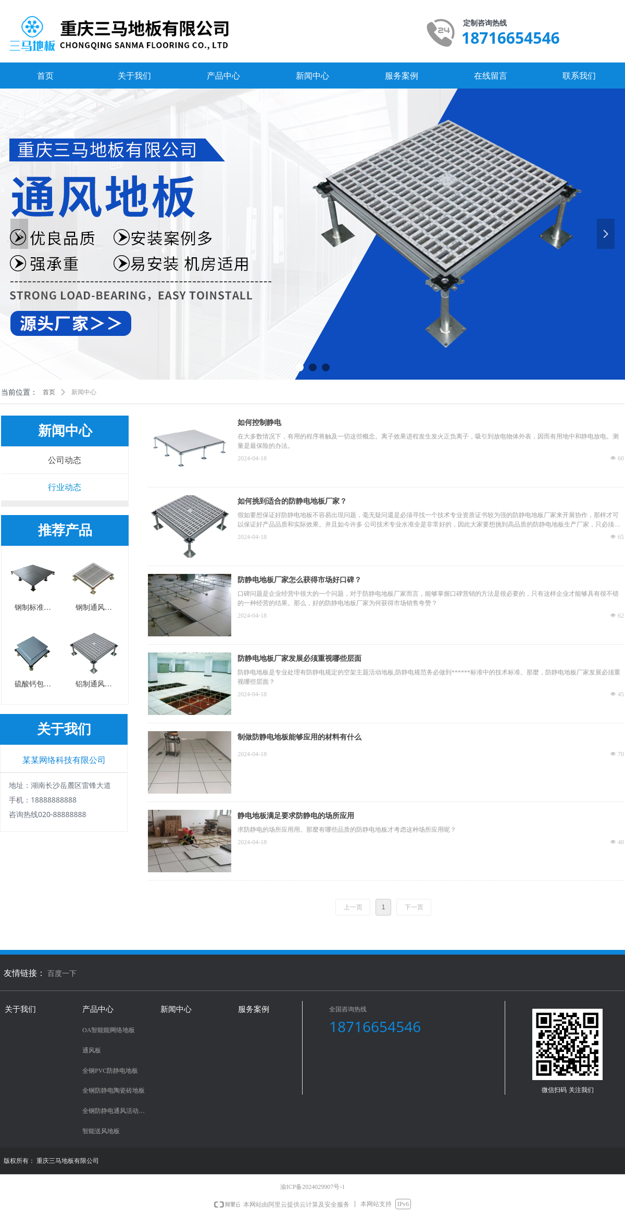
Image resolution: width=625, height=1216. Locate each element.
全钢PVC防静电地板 (110, 1070)
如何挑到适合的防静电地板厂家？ (292, 501)
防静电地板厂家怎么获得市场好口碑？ (299, 580)
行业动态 (64, 487)
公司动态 (64, 460)
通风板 (91, 1050)
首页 (49, 392)
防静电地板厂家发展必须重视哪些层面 (299, 658)
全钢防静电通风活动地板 (116, 1110)
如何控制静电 (259, 423)
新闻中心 (83, 392)
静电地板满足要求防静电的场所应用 (296, 816)
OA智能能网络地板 (108, 1030)
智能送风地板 (101, 1131)
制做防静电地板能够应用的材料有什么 (299, 737)
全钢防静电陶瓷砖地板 (113, 1090)
